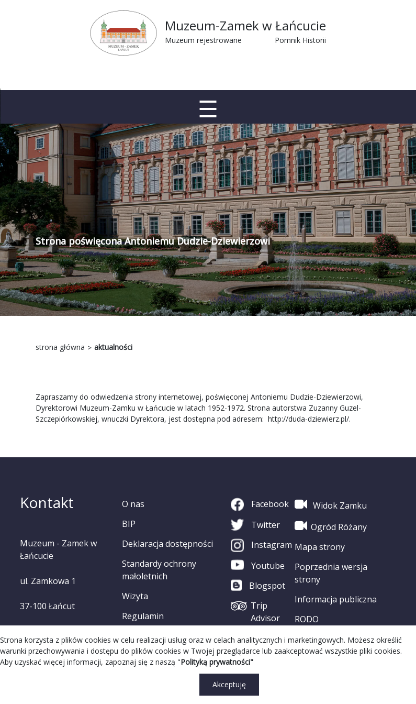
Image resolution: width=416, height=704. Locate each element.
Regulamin (143, 616)
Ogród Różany (331, 526)
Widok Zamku (331, 504)
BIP (129, 524)
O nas (133, 504)
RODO (307, 619)
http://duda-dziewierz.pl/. (309, 419)
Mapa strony (320, 547)
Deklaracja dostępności (167, 543)
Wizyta (135, 596)
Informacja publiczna (336, 599)
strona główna (60, 347)
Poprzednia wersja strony (331, 573)
